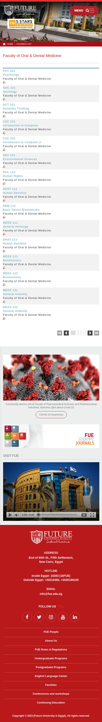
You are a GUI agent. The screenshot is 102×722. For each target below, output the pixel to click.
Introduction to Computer (20, 125)
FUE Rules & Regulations (51, 649)
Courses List (23, 44)
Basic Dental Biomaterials (21, 209)
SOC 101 (9, 87)
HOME (9, 44)
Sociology (10, 91)
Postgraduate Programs (51, 667)
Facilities (51, 684)
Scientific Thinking (16, 108)
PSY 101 (9, 70)
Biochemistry (12, 260)
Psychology (11, 74)
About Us (51, 640)
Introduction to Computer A (22, 142)
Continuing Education (51, 702)
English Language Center (51, 676)
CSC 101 (9, 121)
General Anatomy (15, 294)
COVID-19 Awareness (51, 414)
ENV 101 (9, 155)
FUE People (51, 631)
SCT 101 (9, 104)
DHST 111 (10, 188)
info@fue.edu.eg (51, 593)
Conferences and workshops (51, 693)
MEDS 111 (10, 222)
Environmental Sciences (20, 159)
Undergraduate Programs (51, 658)
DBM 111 (9, 205)
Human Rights (13, 176)
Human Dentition (15, 192)
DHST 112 (10, 239)
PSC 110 (9, 172)
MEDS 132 (10, 307)
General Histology (15, 226)
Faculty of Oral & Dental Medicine (32, 55)
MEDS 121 (10, 256)
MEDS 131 (10, 290)
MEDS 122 (10, 273)
